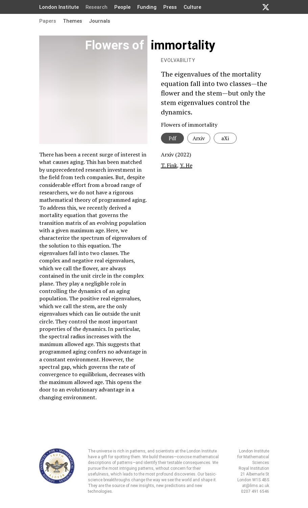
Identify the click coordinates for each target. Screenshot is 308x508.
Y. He (186, 165)
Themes (72, 21)
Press (170, 7)
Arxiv (199, 138)
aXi (225, 138)
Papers (47, 21)
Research (97, 7)
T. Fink (169, 165)
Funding (147, 7)
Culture (192, 7)
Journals (99, 21)
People (122, 7)
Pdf (172, 138)
